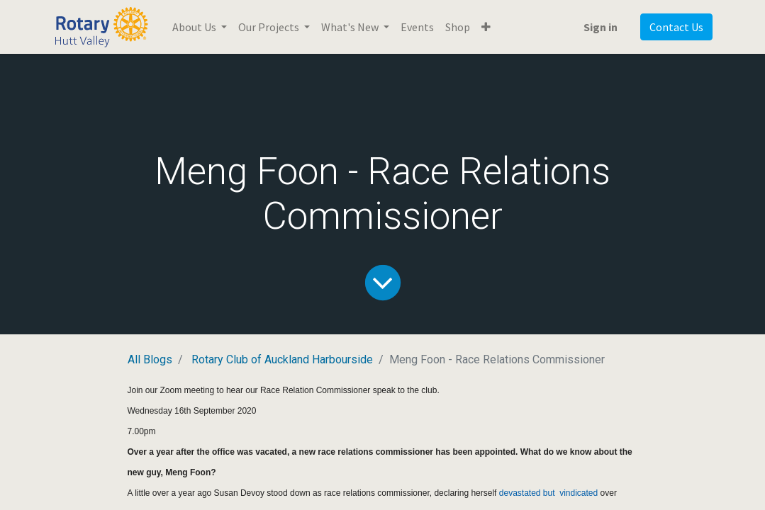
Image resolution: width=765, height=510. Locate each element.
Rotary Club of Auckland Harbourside (282, 359)
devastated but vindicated (548, 493)
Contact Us (676, 27)
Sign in (600, 27)
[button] (486, 27)
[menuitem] (417, 27)
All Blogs (150, 359)
